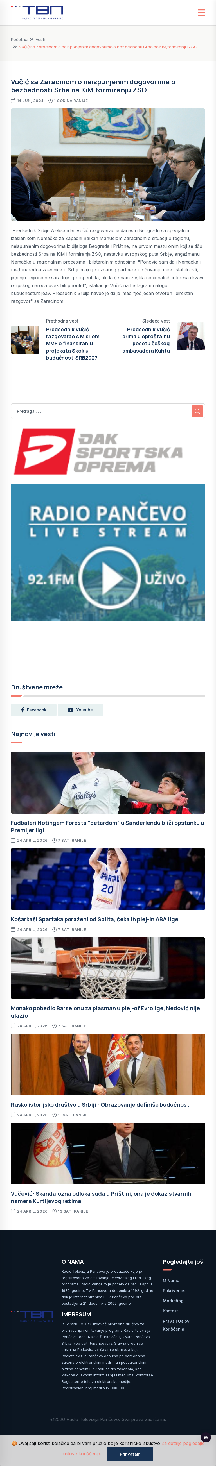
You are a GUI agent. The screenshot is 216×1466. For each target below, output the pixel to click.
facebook (33, 709)
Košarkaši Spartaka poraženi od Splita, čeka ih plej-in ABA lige (94, 919)
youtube (80, 709)
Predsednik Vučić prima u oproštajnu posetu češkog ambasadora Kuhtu (146, 340)
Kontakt (170, 1310)
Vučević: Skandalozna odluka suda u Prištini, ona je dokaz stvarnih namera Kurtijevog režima (101, 1197)
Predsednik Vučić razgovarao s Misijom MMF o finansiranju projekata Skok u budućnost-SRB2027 (73, 343)
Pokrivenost (175, 1290)
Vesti (40, 39)
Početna (19, 39)
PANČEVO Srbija (108, 648)
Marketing (173, 1300)
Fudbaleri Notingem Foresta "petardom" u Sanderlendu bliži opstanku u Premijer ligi (107, 826)
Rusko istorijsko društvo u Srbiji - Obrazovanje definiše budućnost (100, 1104)
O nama (171, 1280)
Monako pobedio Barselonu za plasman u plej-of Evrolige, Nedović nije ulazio (105, 1011)
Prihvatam (130, 1454)
